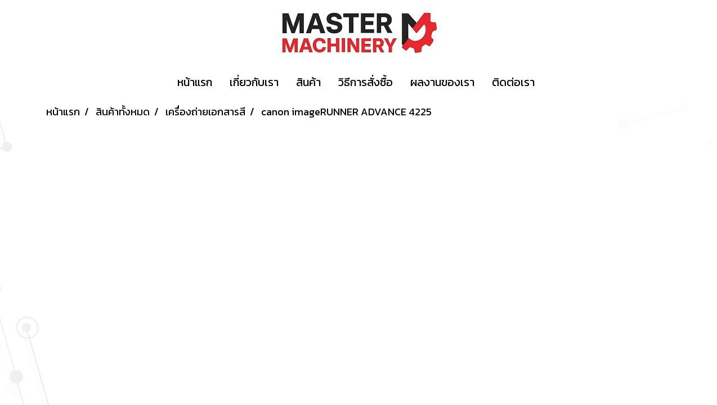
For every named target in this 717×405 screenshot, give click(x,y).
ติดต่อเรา (513, 82)
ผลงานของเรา (442, 82)
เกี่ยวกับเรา (254, 82)
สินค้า (308, 82)
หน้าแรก (194, 82)
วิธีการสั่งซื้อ (365, 82)
